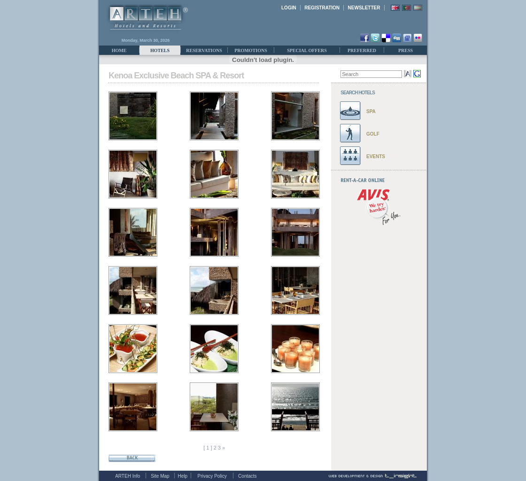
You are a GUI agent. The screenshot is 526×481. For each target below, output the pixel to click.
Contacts (247, 476)
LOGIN (288, 7)
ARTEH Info (127, 476)
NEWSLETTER (364, 7)
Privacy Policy (212, 476)
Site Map (160, 476)
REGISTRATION (322, 7)
